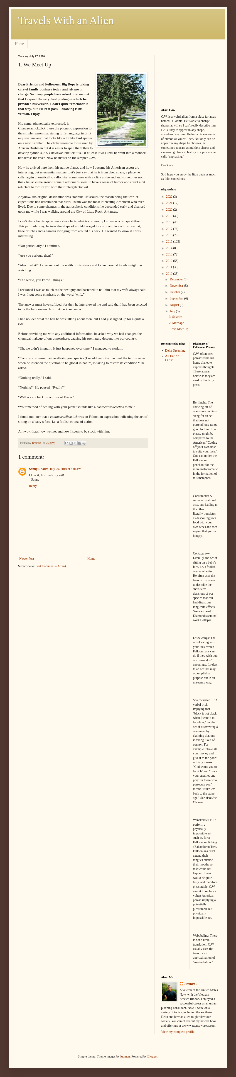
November (177, 285)
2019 (169, 216)
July (173, 311)
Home (19, 44)
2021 (169, 203)
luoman (125, 1056)
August (175, 305)
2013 (169, 254)
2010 (169, 273)
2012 (169, 261)
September (177, 298)
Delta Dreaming (175, 350)
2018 (169, 222)
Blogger (152, 1056)
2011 (169, 267)
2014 (169, 248)
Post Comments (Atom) (51, 566)
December (177, 279)
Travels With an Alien (66, 20)
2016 (169, 235)
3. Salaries (175, 316)
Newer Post (26, 558)
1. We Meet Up (178, 329)
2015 (169, 241)
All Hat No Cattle (172, 358)
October (175, 292)
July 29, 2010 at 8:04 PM (65, 469)
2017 (169, 229)
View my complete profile (177, 1031)
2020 (169, 209)
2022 (169, 196)
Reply (33, 486)
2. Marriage (176, 323)
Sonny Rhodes (38, 469)
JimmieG (190, 984)
